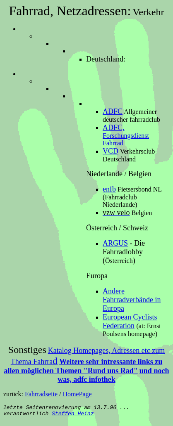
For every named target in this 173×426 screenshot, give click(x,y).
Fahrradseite (41, 394)
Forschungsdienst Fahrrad (126, 135)
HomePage (77, 394)
